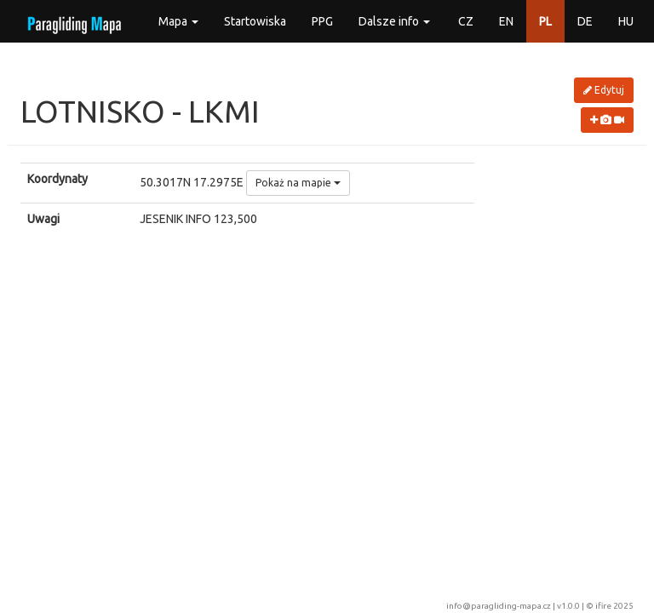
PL (545, 21)
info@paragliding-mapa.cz (498, 605)
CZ (465, 21)
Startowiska (255, 21)
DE (585, 21)
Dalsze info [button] (394, 21)
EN (506, 21)
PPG (322, 21)
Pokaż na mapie (298, 182)
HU (626, 21)
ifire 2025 (614, 605)
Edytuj (603, 89)
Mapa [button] (178, 21)
